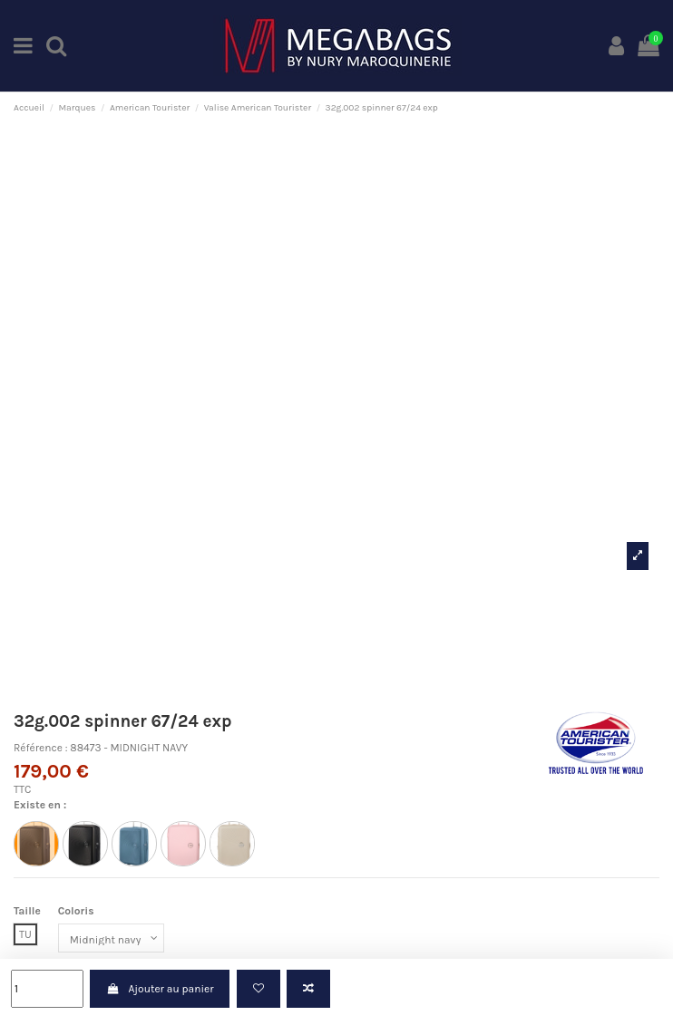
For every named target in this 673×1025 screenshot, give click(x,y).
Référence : (41, 747)
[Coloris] (111, 937)
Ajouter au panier (159, 988)
